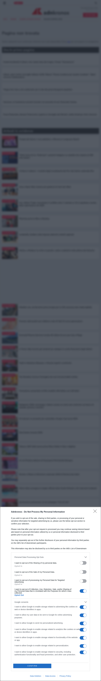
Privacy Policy (65, 676)
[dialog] (50, 594)
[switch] (83, 563)
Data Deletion (35, 676)
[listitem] (50, 557)
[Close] (95, 512)
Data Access (50, 676)
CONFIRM (32, 666)
